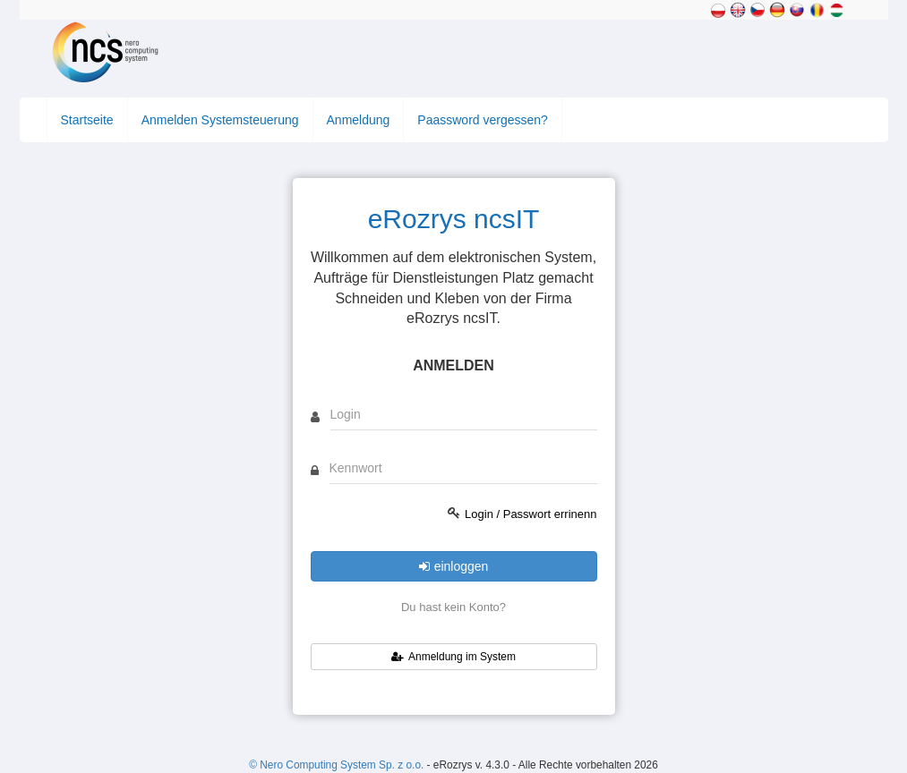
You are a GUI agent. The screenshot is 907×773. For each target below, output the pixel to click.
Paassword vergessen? (482, 120)
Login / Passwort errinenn (530, 514)
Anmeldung (358, 120)
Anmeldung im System (453, 656)
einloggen (454, 566)
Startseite (87, 120)
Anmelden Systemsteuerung (220, 120)
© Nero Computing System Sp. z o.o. (337, 765)
